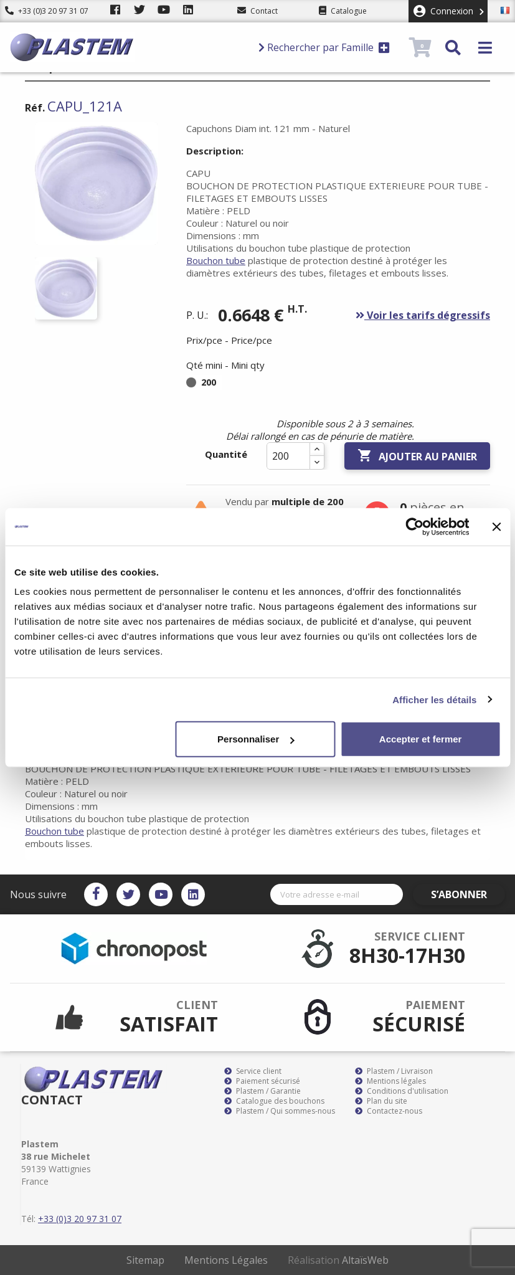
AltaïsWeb (365, 1260)
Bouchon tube (215, 260)
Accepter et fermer (420, 739)
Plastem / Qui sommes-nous (279, 1111)
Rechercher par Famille (324, 47)
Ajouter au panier (417, 456)
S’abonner (469, 894)
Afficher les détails (434, 699)
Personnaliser (255, 739)
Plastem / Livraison (394, 1071)
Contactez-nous (388, 1111)
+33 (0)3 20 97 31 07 (46, 11)
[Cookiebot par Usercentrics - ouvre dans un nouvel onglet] (414, 526)
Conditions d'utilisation (401, 1091)
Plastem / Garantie (262, 1091)
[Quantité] (288, 456)
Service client (252, 1071)
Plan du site (381, 1101)
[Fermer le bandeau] (496, 526)
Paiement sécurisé (262, 1081)
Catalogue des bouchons (274, 1101)
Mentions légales (390, 1081)
